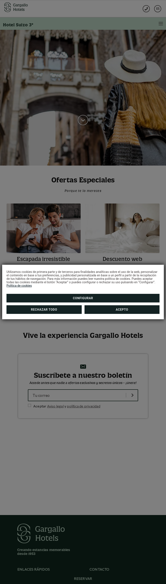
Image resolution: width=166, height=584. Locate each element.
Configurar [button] (83, 298)
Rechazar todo (44, 309)
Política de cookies (19, 285)
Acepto (122, 309)
